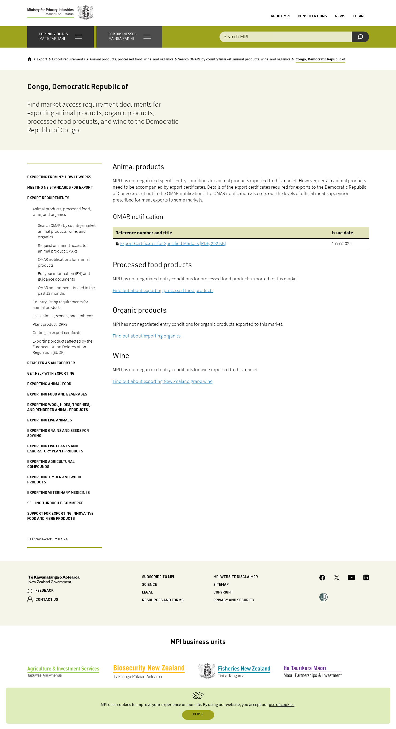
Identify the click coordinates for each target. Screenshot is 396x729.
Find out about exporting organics (147, 336)
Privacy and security (233, 601)
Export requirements (68, 59)
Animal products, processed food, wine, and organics (131, 59)
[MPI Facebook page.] (322, 579)
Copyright (223, 593)
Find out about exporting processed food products (163, 291)
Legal (147, 593)
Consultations (312, 17)
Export (42, 59)
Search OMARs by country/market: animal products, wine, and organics (234, 59)
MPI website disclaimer (235, 578)
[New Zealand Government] (54, 580)
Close (198, 714)
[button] (60, 37)
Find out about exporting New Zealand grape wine (163, 382)
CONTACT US (47, 601)
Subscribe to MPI (158, 578)
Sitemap (221, 585)
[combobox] (294, 37)
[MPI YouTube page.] (351, 579)
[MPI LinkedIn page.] (366, 579)
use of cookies (282, 705)
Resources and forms (162, 601)
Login (358, 17)
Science (149, 585)
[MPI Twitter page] (337, 579)
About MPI (280, 17)
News (340, 17)
